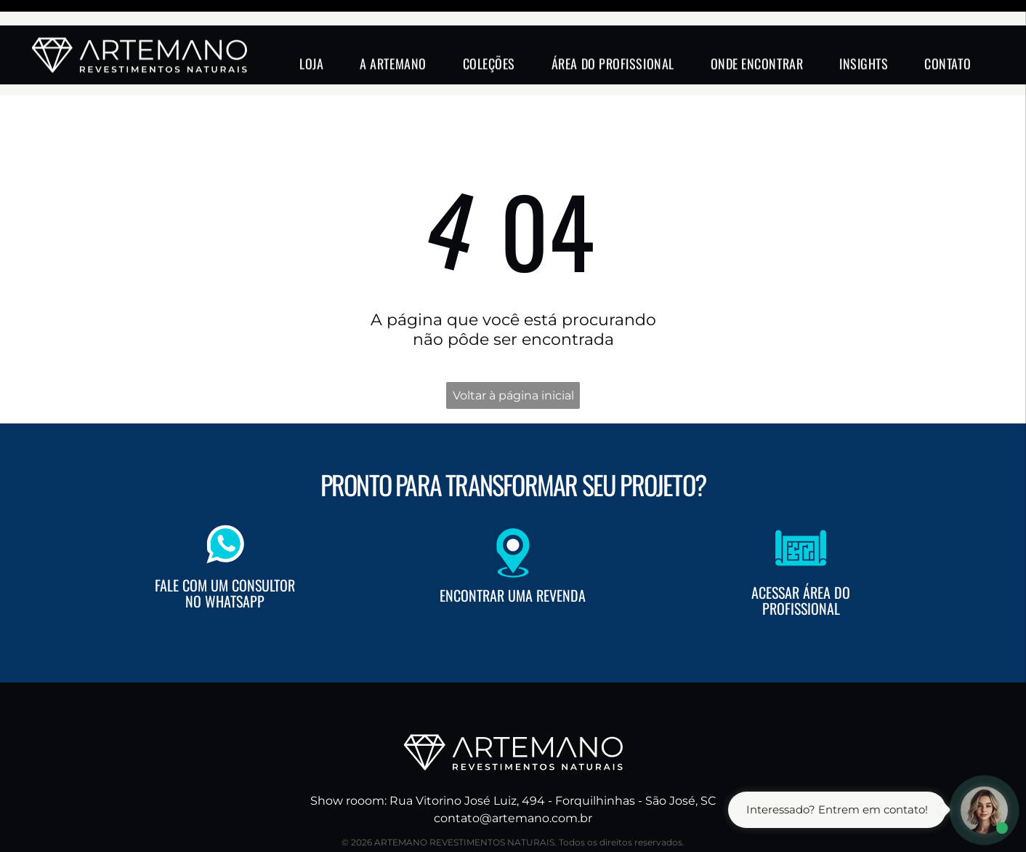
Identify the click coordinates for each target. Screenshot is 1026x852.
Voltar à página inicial (513, 359)
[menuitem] (311, 37)
